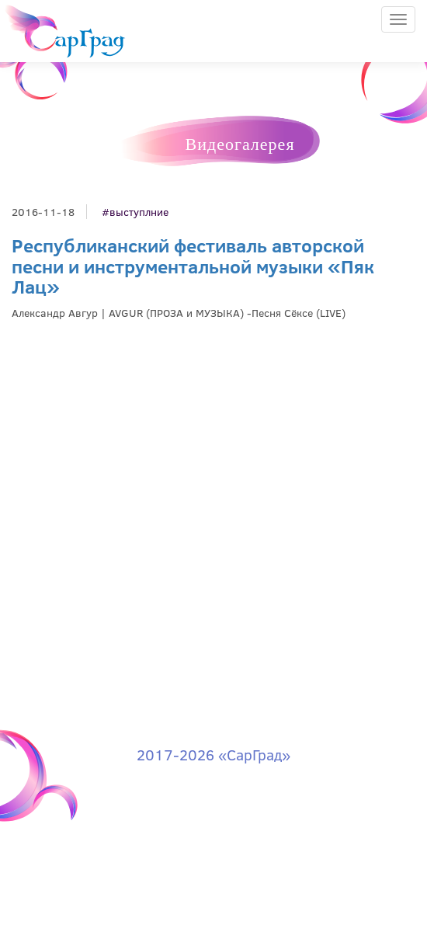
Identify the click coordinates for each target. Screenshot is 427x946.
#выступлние (135, 212)
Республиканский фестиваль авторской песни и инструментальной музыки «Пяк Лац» (193, 266)
